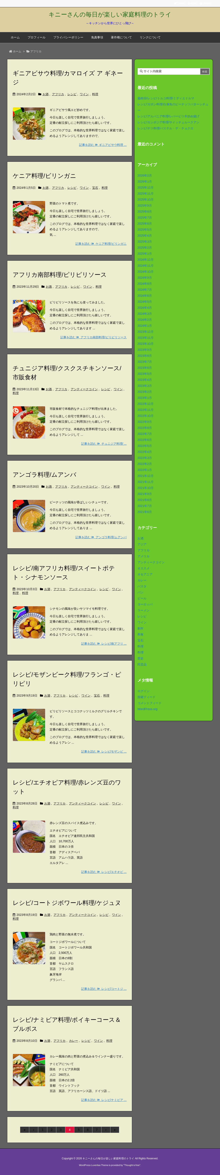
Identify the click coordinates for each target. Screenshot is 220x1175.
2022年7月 (145, 434)
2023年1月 (145, 397)
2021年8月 (145, 500)
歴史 (141, 658)
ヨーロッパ (145, 604)
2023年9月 (145, 349)
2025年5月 (145, 229)
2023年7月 (145, 361)
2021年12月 (146, 476)
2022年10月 (146, 415)
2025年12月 (146, 187)
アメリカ (144, 556)
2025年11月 (146, 193)
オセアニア (145, 574)
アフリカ (58, 94)
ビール (142, 598)
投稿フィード (147, 697)
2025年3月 (145, 241)
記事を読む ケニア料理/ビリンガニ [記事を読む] (101, 243)
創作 (141, 628)
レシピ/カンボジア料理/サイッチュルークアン (168, 122)
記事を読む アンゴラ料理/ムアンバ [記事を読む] (101, 537)
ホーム (17, 51)
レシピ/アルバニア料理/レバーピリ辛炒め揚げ (168, 116)
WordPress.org (147, 709)
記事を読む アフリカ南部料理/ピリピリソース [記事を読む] (93, 337)
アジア (142, 544)
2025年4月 (145, 235)
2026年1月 (145, 181)
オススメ (144, 568)
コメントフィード (150, 703)
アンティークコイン (84, 389)
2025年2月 (145, 247)
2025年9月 (145, 205)
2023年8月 (145, 355)
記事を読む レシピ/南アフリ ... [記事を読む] (104, 643)
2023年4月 (145, 379)
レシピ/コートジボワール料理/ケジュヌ (67, 903)
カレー (73, 1040)
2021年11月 (146, 482)
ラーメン (144, 610)
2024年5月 (145, 301)
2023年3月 (145, 385)
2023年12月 (146, 331)
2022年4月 (145, 452)
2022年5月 (145, 446)
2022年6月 (145, 440)
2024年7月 (145, 289)
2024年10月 (146, 271)
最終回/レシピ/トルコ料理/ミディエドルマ (166, 98)
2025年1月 (145, 253)
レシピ (71, 94)
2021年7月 (145, 506)
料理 (95, 94)
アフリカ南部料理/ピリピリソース (60, 274)
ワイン (84, 94)
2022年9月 (145, 421)
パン (141, 592)
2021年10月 (146, 488)
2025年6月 (145, 223)
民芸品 (142, 664)
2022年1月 (145, 470)
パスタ (142, 586)
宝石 (95, 187)
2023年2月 (145, 391)
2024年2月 (145, 319)
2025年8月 (145, 211)
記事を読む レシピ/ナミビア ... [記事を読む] (104, 1100)
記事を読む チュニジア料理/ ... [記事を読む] (104, 443)
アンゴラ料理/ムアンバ (44, 474)
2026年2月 (145, 175)
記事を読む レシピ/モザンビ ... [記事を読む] (104, 751)
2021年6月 (145, 512)
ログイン (144, 691)
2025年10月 (146, 199)
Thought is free (131, 1165)
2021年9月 (145, 494)
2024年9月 (145, 277)
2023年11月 (146, 337)
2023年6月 (145, 367)
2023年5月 (145, 373)
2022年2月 (145, 464)
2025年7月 (145, 217)
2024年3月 (145, 313)
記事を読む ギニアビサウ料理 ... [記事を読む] (103, 145)
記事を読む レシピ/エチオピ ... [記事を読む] (104, 872)
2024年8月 (145, 283)
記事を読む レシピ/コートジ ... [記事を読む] (104, 989)
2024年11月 (146, 265)
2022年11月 (146, 409)
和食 (141, 634)
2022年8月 (145, 427)
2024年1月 (145, 325)
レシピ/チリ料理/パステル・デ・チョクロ (165, 128)
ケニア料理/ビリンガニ (44, 175)
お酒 (46, 94)
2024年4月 (145, 307)
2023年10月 (146, 343)
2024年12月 (146, 259)
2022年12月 (146, 403)
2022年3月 (145, 458)
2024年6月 (145, 295)
